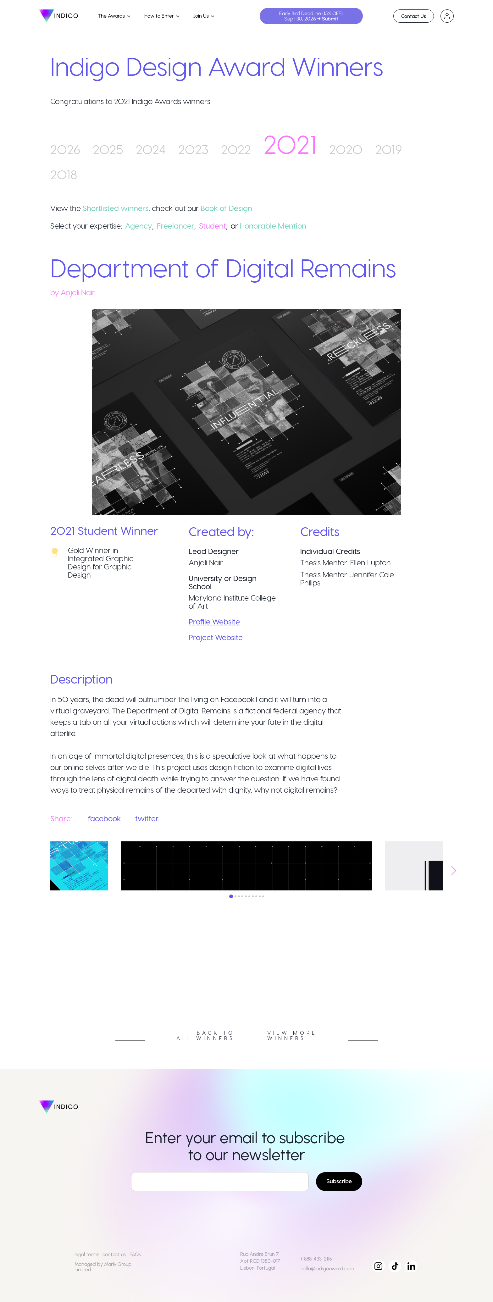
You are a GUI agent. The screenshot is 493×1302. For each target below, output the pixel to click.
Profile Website (214, 621)
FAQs (135, 1254)
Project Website (216, 637)
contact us (114, 1254)
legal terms (87, 1254)
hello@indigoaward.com (327, 1269)
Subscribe (339, 1181)
